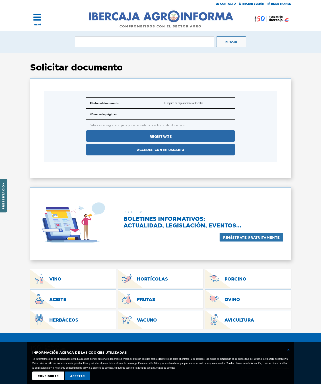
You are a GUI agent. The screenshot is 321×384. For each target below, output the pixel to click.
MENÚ (37, 24)
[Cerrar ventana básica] (288, 349)
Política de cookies (165, 367)
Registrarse (279, 3)
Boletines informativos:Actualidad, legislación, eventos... (182, 221)
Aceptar (77, 376)
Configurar (48, 376)
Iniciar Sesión (251, 3)
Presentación (3, 195)
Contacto (226, 3)
